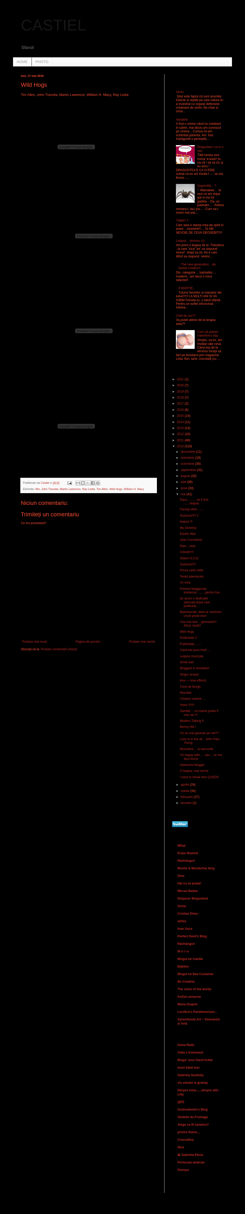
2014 (181, 422)
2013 (181, 428)
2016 (181, 410)
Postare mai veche (142, 641)
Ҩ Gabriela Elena (190, 1155)
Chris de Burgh (190, 687)
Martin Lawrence (70, 489)
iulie (184, 482)
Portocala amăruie (191, 1162)
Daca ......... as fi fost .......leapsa (194, 501)
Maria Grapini (187, 1004)
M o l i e (183, 951)
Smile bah (187, 662)
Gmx (181, 876)
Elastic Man (188, 534)
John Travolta (49, 489)
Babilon (183, 966)
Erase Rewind (187, 853)
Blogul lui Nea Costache (195, 974)
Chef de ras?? (185, 316)
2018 (181, 397)
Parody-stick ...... (191, 509)
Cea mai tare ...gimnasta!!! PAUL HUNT (198, 623)
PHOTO (41, 62)
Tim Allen (102, 489)
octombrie (188, 464)
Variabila (182, 119)
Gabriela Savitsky (190, 1075)
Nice (180, 1147)
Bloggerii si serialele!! (194, 668)
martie (185, 791)
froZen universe (189, 997)
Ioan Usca (184, 929)
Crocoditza (185, 1140)
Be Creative (186, 981)
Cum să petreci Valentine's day (207, 333)
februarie (187, 797)
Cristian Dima (187, 913)
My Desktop (188, 528)
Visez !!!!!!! (187, 705)
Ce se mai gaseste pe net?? (199, 733)
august (186, 476)
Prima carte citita (191, 570)
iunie (184, 488)
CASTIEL (53, 25)
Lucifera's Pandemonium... (197, 1012)
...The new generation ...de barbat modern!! (197, 266)
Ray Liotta (88, 489)
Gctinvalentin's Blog (192, 1109)
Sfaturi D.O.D (189, 558)
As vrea (185, 582)
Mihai (181, 845)
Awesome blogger (192, 765)
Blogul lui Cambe (190, 959)
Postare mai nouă (34, 641)
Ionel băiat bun (188, 1067)
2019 (181, 391)
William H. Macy (134, 489)
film (37, 489)
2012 (181, 434)
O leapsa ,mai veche (194, 771)
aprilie (185, 784)
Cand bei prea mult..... (195, 650)
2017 (181, 403)
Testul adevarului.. (192, 576)
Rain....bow (187, 546)
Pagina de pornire (88, 641)
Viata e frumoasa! (190, 1052)
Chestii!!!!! (187, 552)
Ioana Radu (185, 1045)
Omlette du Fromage (192, 1117)
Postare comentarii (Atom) (59, 649)
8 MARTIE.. (187, 288)
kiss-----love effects (193, 680)
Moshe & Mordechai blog (196, 868)
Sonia (181, 906)
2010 (181, 446)
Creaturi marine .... (193, 699)
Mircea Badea (187, 891)
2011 (181, 440)
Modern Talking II (192, 721)
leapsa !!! (186, 521)
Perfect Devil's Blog (192, 936)
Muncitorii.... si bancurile (196, 749)
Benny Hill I (188, 727)
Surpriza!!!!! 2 (189, 515)
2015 (181, 416)
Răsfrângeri (186, 861)
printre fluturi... (188, 1132)
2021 (181, 379)
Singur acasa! (189, 674)
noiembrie (188, 458)
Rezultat (185, 693)
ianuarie (187, 803)
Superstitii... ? (206, 186)
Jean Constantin (191, 540)
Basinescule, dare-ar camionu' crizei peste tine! (201, 613)
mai (184, 494)
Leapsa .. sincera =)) (190, 241)
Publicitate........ (190, 644)
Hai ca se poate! (189, 883)
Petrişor (183, 1170)
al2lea (181, 921)
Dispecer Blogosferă (192, 898)
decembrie (188, 452)
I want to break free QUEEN (199, 777)
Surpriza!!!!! (188, 564)
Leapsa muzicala (191, 656)
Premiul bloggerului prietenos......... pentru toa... (201, 590)
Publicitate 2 (188, 638)
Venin (180, 92)
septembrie (189, 470)
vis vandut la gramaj (192, 1083)
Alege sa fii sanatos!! (193, 1124)
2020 (181, 385)
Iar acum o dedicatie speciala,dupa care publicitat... (195, 602)
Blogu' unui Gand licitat (194, 1060)
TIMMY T (182, 220)
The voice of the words (194, 989)
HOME (22, 62)
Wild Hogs (115, 489)
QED (180, 1102)
